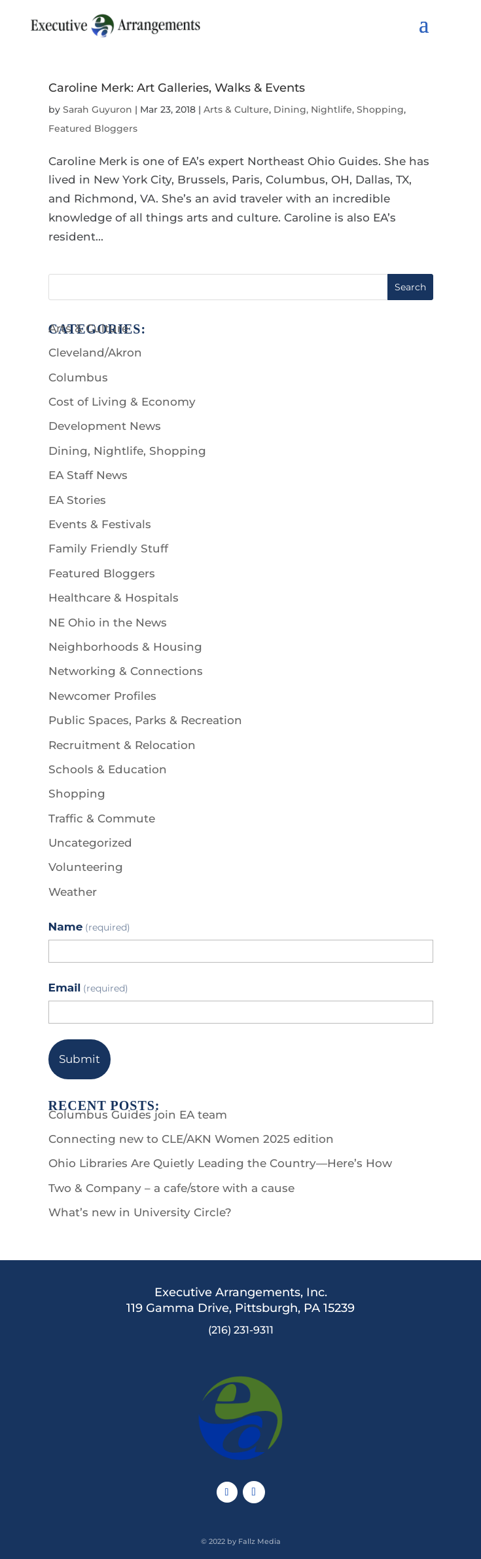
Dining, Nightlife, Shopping (339, 109)
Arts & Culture (236, 109)
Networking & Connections (125, 671)
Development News (104, 426)
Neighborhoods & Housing (125, 646)
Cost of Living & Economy (122, 401)
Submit (79, 1059)
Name (89, 926)
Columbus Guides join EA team (137, 1114)
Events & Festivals (99, 524)
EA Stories (77, 500)
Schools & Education (107, 769)
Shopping (76, 793)
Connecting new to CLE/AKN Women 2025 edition (191, 1138)
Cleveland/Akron (95, 352)
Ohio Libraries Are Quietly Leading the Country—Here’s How (220, 1163)
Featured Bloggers (92, 128)
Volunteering (85, 867)
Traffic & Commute (101, 818)
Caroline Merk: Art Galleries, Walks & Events (176, 88)
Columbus (78, 377)
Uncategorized (90, 842)
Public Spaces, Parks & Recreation (145, 720)
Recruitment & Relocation (122, 745)
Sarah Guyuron (97, 109)
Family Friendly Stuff (108, 548)
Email (88, 987)
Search (410, 287)
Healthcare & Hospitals (113, 597)
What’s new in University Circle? (140, 1212)
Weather (72, 891)
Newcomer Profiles (102, 696)
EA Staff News (88, 475)
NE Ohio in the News (107, 622)
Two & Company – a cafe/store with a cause (171, 1188)
